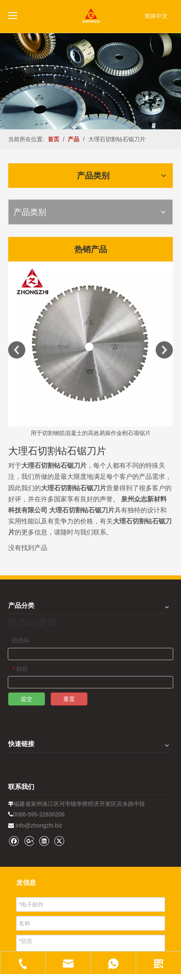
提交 (26, 699)
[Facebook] (14, 841)
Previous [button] (16, 349)
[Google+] (29, 841)
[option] (90, 350)
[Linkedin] (44, 841)
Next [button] (164, 349)
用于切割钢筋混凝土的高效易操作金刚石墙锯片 (91, 433)
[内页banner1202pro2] (90, 81)
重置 (69, 699)
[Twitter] (59, 841)
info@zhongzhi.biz (39, 825)
